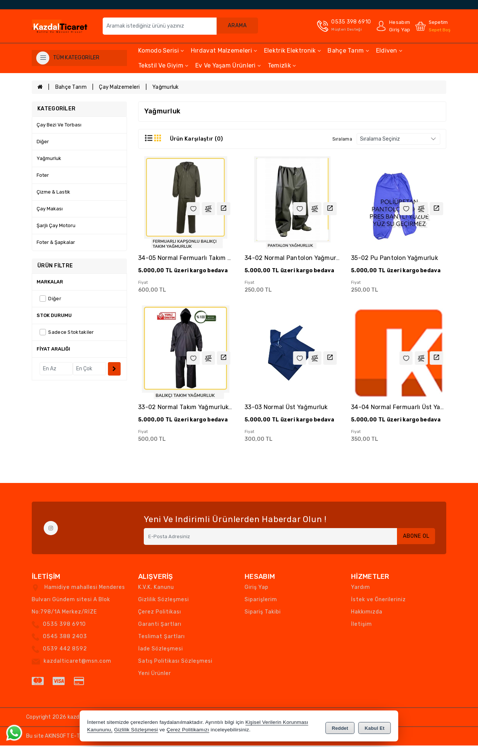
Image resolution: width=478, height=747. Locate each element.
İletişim (361, 625)
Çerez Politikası (159, 613)
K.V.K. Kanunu (156, 589)
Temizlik (282, 65)
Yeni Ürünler (154, 675)
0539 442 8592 (65, 650)
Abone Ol (414, 538)
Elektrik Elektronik (292, 50)
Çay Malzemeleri (119, 87)
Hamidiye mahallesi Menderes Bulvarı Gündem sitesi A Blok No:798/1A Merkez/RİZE (78, 601)
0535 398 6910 (64, 625)
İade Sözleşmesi (160, 650)
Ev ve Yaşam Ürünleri (228, 65)
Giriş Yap (257, 589)
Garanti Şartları (159, 625)
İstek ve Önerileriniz (378, 601)
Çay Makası (50, 208)
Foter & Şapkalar (56, 242)
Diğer (43, 141)
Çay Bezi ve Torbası (59, 125)
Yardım (360, 589)
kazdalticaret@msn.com (77, 662)
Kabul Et (375, 726)
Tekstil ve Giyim (163, 65)
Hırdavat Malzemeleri (224, 50)
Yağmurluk (165, 87)
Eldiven (389, 50)
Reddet (340, 726)
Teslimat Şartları (161, 638)
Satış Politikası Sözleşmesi (175, 662)
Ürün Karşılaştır (196, 139)
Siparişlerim (261, 601)
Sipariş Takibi (263, 613)
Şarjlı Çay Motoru (56, 225)
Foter (43, 175)
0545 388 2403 (65, 638)
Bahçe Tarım (348, 50)
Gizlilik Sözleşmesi (163, 601)
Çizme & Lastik (53, 192)
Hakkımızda (366, 613)
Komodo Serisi (161, 50)
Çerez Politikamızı (188, 730)
